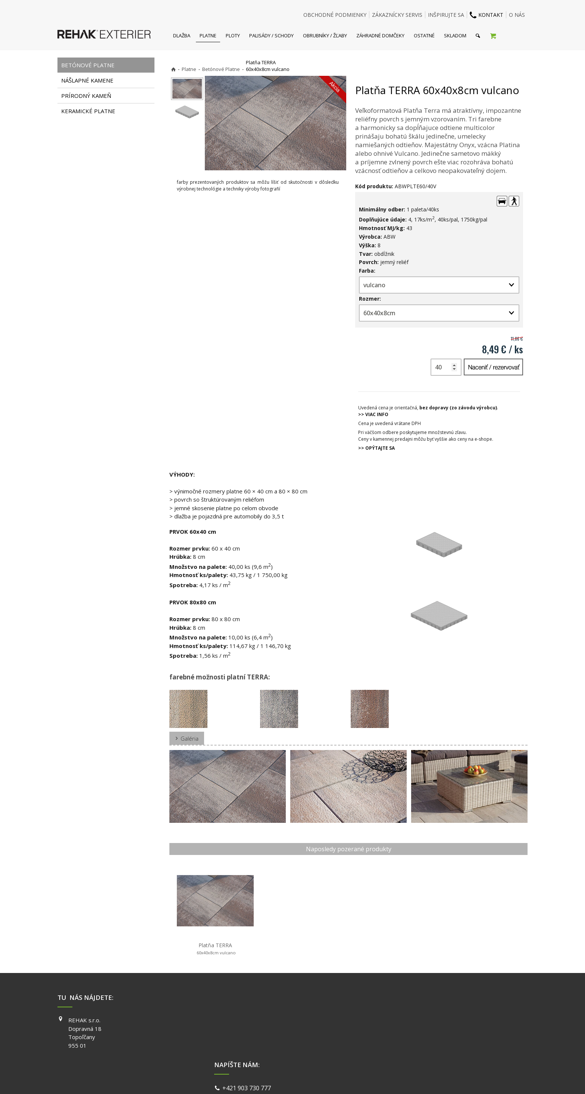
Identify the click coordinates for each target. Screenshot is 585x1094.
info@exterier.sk (247, 1030)
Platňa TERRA (215, 949)
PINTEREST (400, 1052)
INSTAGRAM (401, 1031)
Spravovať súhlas (407, 1079)
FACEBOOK (399, 1020)
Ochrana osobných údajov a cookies (344, 1079)
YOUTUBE (398, 1041)
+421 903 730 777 (248, 1021)
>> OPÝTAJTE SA (376, 448)
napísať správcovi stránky (273, 1079)
